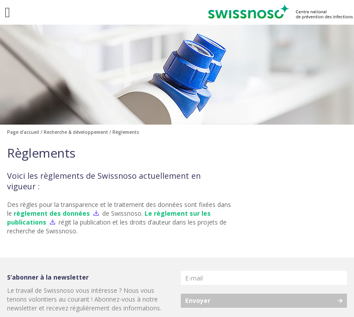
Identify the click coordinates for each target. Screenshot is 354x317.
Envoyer (197, 300)
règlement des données (52, 213)
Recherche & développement (76, 132)
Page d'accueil (23, 132)
